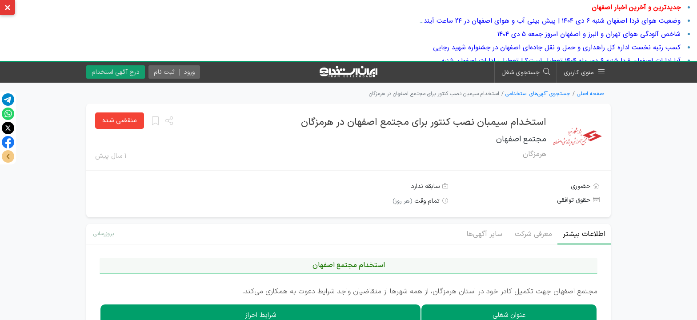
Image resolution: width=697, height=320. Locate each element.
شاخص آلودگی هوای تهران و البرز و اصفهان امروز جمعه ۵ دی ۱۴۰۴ (589, 34)
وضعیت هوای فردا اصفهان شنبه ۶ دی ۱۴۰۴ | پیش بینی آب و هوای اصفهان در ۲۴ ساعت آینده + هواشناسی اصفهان (521, 21)
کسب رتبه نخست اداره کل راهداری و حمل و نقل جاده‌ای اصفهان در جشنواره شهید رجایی (557, 47)
